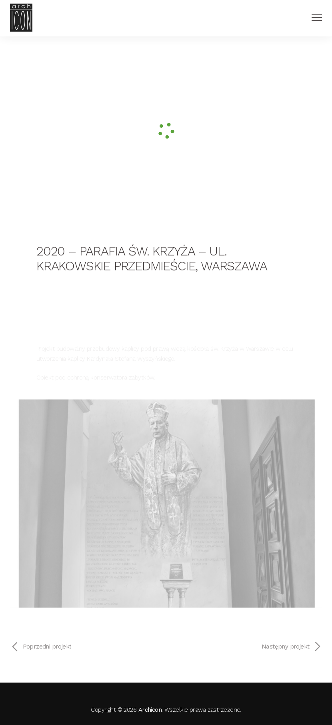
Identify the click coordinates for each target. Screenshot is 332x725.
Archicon (150, 709)
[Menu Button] (317, 15)
